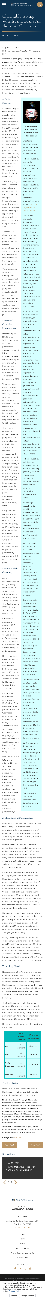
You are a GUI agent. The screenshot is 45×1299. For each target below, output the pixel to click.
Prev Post (9, 1145)
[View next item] (16, 1182)
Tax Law (17, 1137)
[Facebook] (15, 1268)
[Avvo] (30, 1268)
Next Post (35, 1145)
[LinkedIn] (20, 1268)
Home (22, 1239)
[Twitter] (25, 1268)
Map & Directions (22, 1227)
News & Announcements (22, 1253)
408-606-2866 (22, 1209)
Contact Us (22, 1257)
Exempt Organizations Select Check (30, 207)
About (22, 1243)
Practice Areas (22, 1248)
